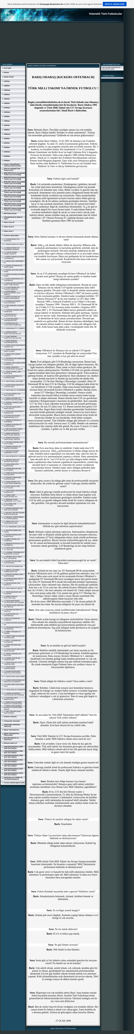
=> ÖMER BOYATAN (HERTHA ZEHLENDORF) (14, 473)
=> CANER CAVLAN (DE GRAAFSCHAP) (12, 659)
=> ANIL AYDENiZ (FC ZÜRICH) (14, 456)
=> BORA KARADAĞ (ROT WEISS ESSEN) (13, 350)
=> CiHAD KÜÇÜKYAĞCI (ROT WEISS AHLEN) (14, 650)
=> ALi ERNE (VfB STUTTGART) (10, 504)
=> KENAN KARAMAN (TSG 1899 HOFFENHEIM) (13, 509)
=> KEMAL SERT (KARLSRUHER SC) (10, 496)
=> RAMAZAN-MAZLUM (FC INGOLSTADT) (13, 579)
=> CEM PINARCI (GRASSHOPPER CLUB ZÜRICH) (12, 293)
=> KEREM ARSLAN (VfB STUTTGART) (12, 469)
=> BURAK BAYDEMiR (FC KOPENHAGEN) (13, 377)
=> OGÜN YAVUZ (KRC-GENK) (14, 676)
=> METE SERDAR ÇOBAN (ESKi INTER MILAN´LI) (13, 429)
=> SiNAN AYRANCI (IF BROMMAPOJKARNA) (11, 248)
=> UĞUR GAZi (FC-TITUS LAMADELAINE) (13, 663)
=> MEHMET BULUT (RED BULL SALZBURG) (13, 557)
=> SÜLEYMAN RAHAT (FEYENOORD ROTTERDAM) (14, 601)
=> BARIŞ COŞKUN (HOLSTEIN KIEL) (10, 597)
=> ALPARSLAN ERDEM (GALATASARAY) (12, 302)
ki (86, 207)
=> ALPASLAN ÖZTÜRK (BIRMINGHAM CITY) (12, 416)
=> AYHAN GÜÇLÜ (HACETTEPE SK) (10, 315)
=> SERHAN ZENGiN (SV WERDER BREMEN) (12, 447)
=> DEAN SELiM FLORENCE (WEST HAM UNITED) (13, 284)
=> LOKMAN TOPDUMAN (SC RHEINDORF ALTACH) (14, 553)
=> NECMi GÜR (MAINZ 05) (13, 566)
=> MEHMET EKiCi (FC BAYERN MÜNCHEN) (11, 460)
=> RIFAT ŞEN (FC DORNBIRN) (14, 390)
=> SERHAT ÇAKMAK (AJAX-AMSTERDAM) (14, 575)
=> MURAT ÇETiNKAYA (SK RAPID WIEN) (13, 266)
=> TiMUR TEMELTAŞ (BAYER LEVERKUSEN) (14, 637)
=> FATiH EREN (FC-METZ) (13, 588)
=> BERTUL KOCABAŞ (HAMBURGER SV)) (11, 570)
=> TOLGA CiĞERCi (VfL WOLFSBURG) (12, 394)
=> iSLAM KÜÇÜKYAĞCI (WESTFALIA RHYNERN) (12, 672)
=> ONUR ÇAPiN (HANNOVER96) (9, 667)
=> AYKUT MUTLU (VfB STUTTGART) (11, 487)
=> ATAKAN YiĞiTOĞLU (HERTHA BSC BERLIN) (12, 438)
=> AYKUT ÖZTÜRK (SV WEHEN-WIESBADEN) (12, 297)
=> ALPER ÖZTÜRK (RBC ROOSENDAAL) (12, 562)
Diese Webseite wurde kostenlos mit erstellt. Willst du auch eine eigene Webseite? (67, 4)
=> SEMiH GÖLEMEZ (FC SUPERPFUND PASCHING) (13, 399)
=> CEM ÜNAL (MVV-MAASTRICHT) (11, 698)
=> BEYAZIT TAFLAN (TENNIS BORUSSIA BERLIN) (14, 513)
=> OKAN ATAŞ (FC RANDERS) (14, 690)
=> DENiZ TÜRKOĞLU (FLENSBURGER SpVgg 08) (13, 368)
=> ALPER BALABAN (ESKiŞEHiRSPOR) (11, 319)
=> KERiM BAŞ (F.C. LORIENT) (14, 328)
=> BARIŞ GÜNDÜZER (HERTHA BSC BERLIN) (12, 434)
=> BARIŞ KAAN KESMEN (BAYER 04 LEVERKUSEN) (13, 703)
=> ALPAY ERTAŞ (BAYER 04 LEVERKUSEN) (13, 385)
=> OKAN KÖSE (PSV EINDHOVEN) (11, 465)
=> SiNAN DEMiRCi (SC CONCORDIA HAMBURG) (12, 482)
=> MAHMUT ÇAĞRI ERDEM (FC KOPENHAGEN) (13, 518)
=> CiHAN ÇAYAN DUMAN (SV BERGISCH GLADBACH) (14, 681)
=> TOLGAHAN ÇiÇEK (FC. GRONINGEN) (13, 628)
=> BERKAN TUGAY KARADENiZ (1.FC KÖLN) (12, 500)
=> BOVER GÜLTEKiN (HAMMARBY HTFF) (11, 451)
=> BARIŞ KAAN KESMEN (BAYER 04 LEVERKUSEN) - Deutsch (13, 707)
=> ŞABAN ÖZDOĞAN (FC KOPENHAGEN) (13, 425)
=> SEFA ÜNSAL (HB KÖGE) (13, 381)
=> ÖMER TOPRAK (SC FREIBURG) (12, 540)
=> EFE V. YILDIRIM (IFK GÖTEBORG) (12, 641)
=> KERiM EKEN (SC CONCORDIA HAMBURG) (12, 324)
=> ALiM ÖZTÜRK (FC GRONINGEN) (11, 614)
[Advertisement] (62, 42)
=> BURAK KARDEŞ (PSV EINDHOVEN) (12, 535)
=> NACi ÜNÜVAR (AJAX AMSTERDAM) (12, 712)
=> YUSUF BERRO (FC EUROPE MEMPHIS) (12, 288)
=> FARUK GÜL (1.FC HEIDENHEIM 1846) (11, 522)
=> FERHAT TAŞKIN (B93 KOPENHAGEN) (12, 478)
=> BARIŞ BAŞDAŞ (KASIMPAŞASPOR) (10, 341)
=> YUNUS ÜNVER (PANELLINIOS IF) (10, 253)
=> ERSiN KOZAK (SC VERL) (14, 244)
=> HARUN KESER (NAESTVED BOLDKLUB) (12, 332)
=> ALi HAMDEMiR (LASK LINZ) (14, 527)
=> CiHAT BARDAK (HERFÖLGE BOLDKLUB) (12, 337)
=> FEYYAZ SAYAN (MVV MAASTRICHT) (12, 407)
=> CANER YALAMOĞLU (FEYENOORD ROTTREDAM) (14, 694)
